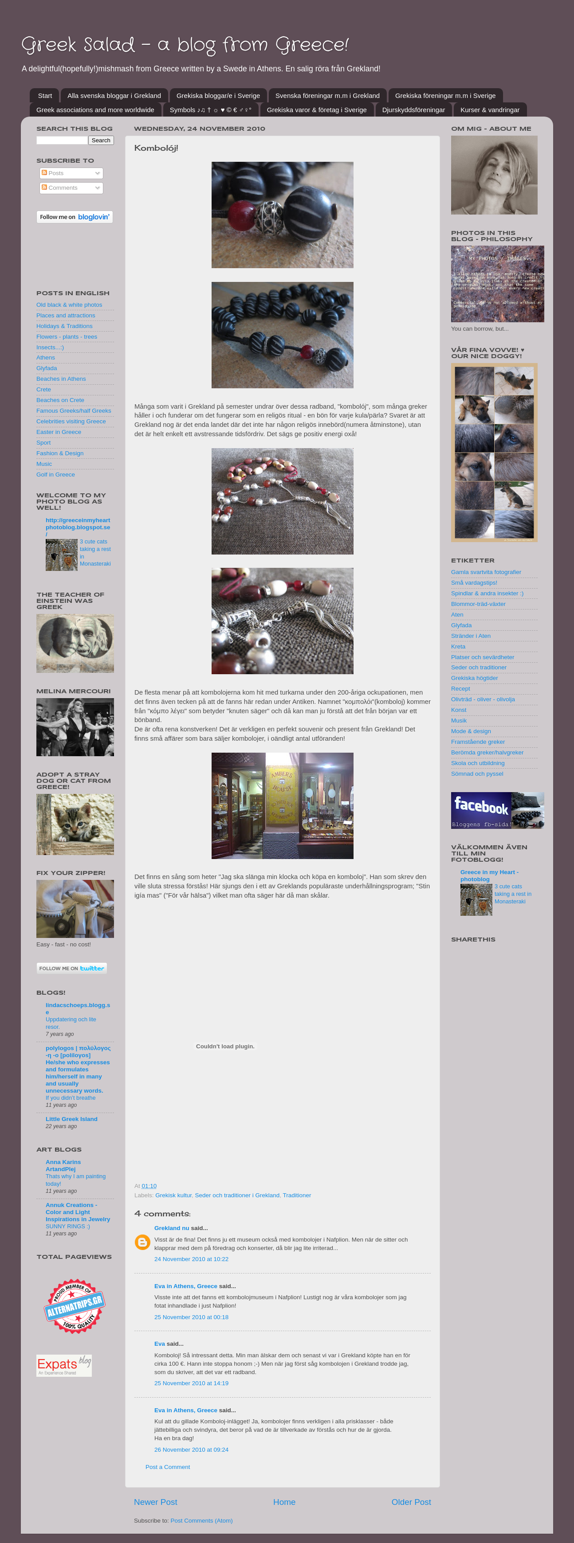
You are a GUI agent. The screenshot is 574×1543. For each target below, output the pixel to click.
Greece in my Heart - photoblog (489, 876)
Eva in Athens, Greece (185, 1286)
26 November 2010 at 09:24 (191, 1449)
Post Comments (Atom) (202, 1520)
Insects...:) (50, 347)
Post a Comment (167, 1467)
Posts (53, 173)
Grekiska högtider (474, 678)
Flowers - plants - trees (66, 336)
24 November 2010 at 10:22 (191, 1259)
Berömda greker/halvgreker (487, 752)
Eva (159, 1343)
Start (45, 95)
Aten (457, 614)
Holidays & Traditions (64, 326)
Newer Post (155, 1502)
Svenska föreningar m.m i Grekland (327, 95)
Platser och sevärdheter (483, 657)
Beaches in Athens (61, 378)
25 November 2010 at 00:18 (191, 1317)
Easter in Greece (58, 432)
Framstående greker (478, 741)
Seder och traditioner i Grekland (237, 1195)
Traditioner (297, 1195)
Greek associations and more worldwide (95, 109)
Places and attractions (65, 315)
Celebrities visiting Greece (71, 421)
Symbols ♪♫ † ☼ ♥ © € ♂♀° (211, 109)
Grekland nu (171, 1228)
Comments (60, 187)
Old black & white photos (69, 304)
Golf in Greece (55, 474)
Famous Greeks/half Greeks (73, 410)
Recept (460, 688)
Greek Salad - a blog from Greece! (185, 45)
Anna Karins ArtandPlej (63, 1165)
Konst (459, 710)
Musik (459, 720)
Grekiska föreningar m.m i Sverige (445, 95)
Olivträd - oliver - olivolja (483, 699)
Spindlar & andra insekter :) (487, 593)
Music (44, 464)
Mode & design (471, 731)
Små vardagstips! (474, 582)
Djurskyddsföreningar (413, 109)
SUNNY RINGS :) (68, 1226)
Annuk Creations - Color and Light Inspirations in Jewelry (78, 1212)
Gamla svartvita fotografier (486, 572)
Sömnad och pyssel (477, 773)
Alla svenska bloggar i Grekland (114, 95)
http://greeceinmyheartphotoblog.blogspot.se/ (78, 527)
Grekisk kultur (173, 1195)
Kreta (458, 646)
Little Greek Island (72, 1119)
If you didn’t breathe (71, 1097)
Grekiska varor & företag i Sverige (317, 109)
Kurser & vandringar (489, 109)
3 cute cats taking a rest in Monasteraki (513, 893)
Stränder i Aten (471, 636)
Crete (43, 389)
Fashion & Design (60, 453)
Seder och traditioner (479, 667)
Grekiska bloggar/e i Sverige (218, 95)
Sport (43, 442)
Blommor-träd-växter (478, 604)
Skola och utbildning (478, 763)
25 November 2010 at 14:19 (191, 1383)
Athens (45, 357)
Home (284, 1502)
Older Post (411, 1502)
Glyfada (46, 368)
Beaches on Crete (60, 400)
